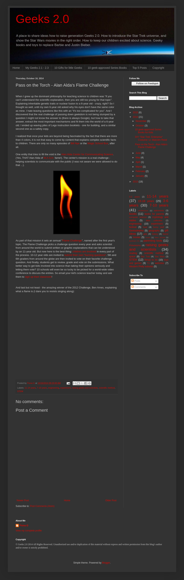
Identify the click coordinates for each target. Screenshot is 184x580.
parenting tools (152, 240)
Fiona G (24, 525)
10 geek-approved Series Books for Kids (148, 131)
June (138, 153)
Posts (135, 281)
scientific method (107, 388)
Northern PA (134, 241)
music (147, 237)
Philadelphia (135, 245)
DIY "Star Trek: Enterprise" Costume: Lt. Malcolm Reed (151, 138)
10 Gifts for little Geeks (68, 67)
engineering (53, 388)
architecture (143, 210)
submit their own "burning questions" (85, 255)
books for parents (154, 214)
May (138, 157)
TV (148, 263)
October (140, 125)
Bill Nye (75, 143)
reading (133, 253)
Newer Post (23, 500)
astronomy (159, 210)
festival (132, 227)
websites (159, 263)
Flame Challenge (72, 240)
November (141, 121)
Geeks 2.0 (42, 18)
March (139, 166)
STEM (20, 391)
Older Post (110, 500)
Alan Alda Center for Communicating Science (87, 154)
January (140, 176)
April (138, 162)
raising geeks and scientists (85, 388)
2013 (136, 181)
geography (154, 230)
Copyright (158, 67)
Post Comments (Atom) (42, 506)
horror (165, 234)
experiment (65, 388)
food (145, 227)
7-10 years (42, 388)
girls (145, 234)
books (133, 213)
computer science (138, 217)
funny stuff (158, 227)
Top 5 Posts (139, 67)
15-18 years (146, 201)
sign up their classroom (38, 276)
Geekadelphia (136, 230)
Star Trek (145, 256)
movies (136, 237)
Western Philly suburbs (141, 266)
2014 (136, 117)
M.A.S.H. (49, 157)
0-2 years (134, 197)
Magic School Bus (97, 143)
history (155, 234)
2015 (136, 112)
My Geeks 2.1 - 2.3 (37, 67)
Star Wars (160, 256)
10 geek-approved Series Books (107, 67)
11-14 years (30, 388)
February (141, 171)
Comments (138, 287)
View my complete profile (29, 530)
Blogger (106, 562)
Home (16, 67)
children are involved (84, 251)
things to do (151, 259)
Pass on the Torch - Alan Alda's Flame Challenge (151, 146)
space (132, 256)
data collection (154, 220)
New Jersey (160, 237)
